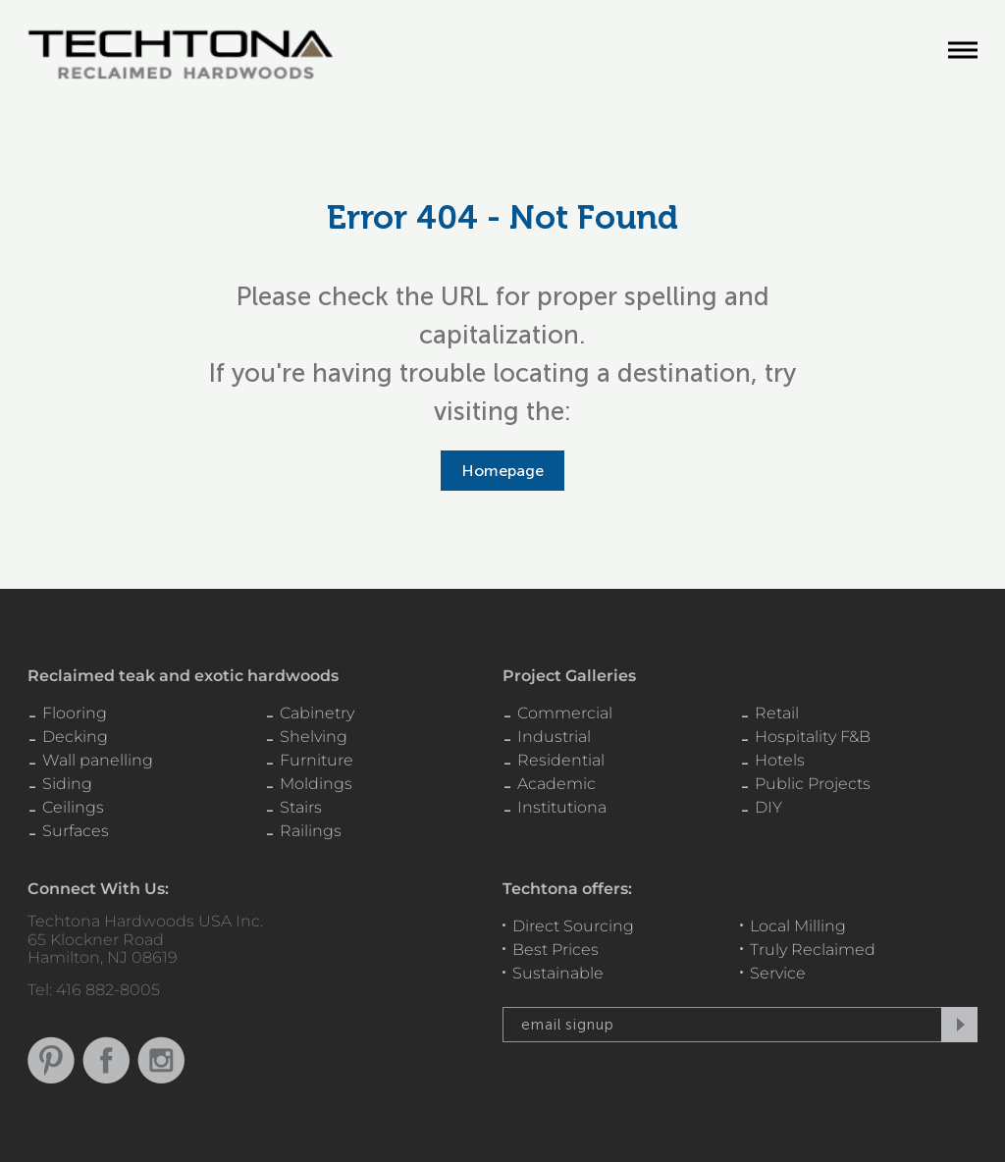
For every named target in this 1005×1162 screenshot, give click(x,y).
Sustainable (558, 973)
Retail (777, 713)
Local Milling (798, 926)
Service (778, 973)
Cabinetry (317, 713)
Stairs (301, 807)
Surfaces (75, 830)
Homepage (502, 470)
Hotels (780, 760)
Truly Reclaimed (812, 949)
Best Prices (555, 949)
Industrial (554, 736)
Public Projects (813, 783)
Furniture (316, 760)
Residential (561, 760)
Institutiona (562, 807)
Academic (556, 783)
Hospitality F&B (813, 736)
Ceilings (73, 807)
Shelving (313, 736)
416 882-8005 (108, 989)
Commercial (564, 713)
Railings (311, 830)
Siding (67, 783)
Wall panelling (97, 760)
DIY (768, 807)
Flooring (74, 713)
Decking (75, 736)
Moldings (316, 783)
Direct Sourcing (573, 926)
